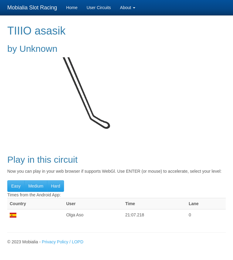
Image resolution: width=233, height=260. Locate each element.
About (127, 7)
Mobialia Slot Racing (32, 8)
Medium (35, 186)
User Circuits (98, 7)
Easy (16, 186)
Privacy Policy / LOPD (62, 241)
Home (71, 7)
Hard (55, 186)
